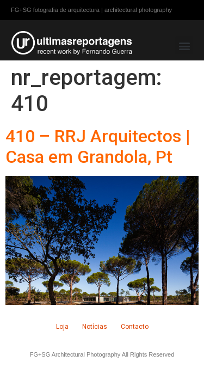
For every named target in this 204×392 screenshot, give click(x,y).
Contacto (135, 326)
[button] (184, 45)
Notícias (94, 326)
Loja (62, 326)
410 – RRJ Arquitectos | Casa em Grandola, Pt (97, 146)
